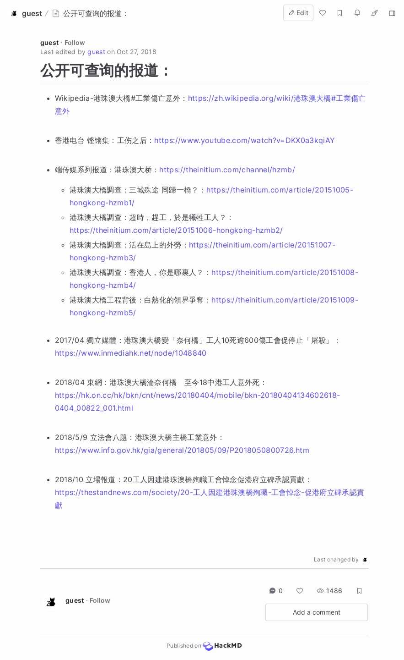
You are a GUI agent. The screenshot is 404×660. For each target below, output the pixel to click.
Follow (75, 42)
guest (49, 42)
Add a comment (316, 612)
